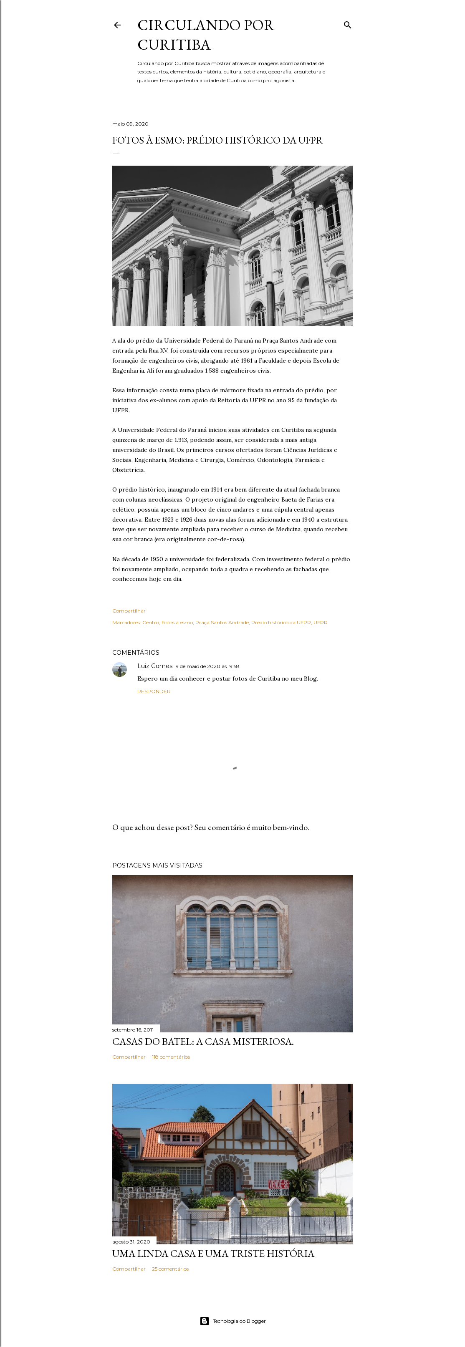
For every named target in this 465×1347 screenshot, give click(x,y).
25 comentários (170, 1269)
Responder (154, 691)
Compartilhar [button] (129, 611)
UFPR (320, 622)
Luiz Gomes (154, 666)
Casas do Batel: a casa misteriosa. (203, 1041)
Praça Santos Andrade (222, 622)
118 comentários (171, 1057)
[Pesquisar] (348, 23)
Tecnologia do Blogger (233, 1321)
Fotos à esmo (177, 622)
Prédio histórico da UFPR (281, 622)
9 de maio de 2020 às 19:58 (208, 666)
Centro (150, 622)
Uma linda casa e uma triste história (213, 1253)
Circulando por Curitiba (206, 34)
